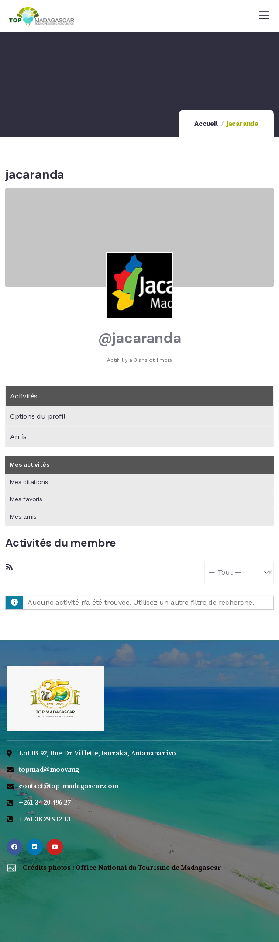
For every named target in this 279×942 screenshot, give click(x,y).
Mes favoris (26, 498)
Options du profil (37, 416)
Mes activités (29, 464)
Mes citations (29, 481)
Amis (18, 437)
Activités (24, 396)
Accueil (206, 124)
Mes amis (23, 516)
